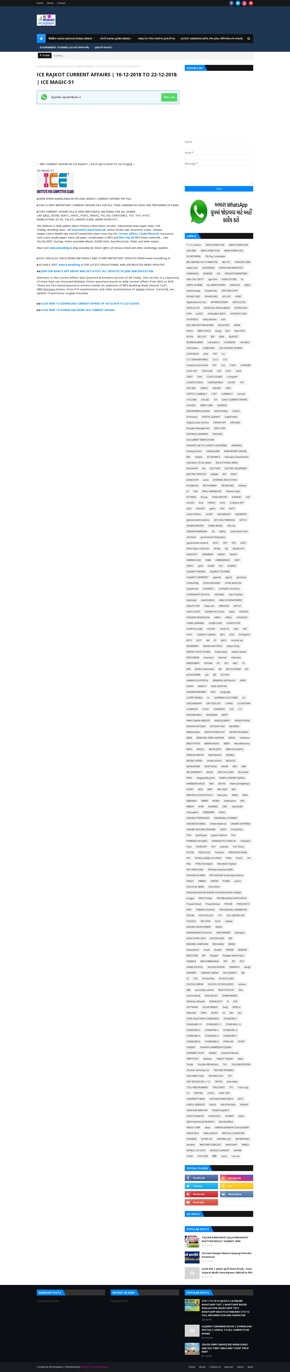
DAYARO (191, 405)
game (212, 508)
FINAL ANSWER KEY (212, 491)
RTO (242, 961)
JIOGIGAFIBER (193, 674)
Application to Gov (196, 302)
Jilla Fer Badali (233, 669)
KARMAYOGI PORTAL (197, 680)
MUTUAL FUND (226, 772)
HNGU (228, 617)
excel (205, 479)
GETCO (243, 520)
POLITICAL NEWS (195, 886)
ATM (189, 313)
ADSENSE (207, 273)
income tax (237, 640)
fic (188, 491)
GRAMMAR (207, 554)
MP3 (235, 766)
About (50, 3)
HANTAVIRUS (208, 600)
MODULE (230, 760)
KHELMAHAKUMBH (196, 691)
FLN (248, 497)
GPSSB (217, 548)
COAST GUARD (214, 376)
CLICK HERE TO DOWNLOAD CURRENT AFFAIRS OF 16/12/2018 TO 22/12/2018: (90, 303)
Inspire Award (239, 651)
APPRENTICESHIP (219, 302)
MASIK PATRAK (242, 720)
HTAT (189, 634)
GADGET (200, 508)
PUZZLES (191, 921)
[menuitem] (41, 38)
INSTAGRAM (193, 657)
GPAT (215, 542)
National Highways (239, 783)
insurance (209, 657)
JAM (188, 669)
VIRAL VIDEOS (210, 1133)
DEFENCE (222, 405)
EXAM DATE (192, 479)
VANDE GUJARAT (220, 1110)
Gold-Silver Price (239, 531)
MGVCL (200, 749)
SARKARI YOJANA (209, 972)
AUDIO (199, 313)
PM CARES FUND (195, 869)
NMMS (204, 800)
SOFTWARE (192, 1007)
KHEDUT (202, 686)
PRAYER (228, 904)
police (238, 881)
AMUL (247, 285)
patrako (224, 846)
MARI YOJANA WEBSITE (198, 720)
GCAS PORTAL (194, 514)
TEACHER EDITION (241, 1064)
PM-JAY (190, 881)
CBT (215, 353)
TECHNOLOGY (215, 1075)
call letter (244, 342)
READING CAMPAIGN (197, 944)
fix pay (204, 497)
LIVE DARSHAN (194, 703)
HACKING (219, 594)
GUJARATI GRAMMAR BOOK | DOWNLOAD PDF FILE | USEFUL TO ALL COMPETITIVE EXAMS (227, 1330)
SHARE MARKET (230, 995)
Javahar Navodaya (204, 669)
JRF (214, 674)
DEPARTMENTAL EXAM (198, 411)
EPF (224, 474)
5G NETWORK (194, 256)
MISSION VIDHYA (195, 755)
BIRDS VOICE (204, 330)
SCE (196, 978)
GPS (234, 542)
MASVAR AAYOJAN (196, 726)
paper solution (219, 835)
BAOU (190, 330)
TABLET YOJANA (224, 1058)
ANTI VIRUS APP (230, 290)
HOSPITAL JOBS (195, 628)
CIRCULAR (207, 371)
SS (224, 1012)
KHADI (190, 686)
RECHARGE (218, 944)
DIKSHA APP (219, 422)
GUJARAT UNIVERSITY (197, 577)
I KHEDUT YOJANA (206, 634)
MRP (244, 766)
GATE (232, 508)
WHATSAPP (231, 1144)
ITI (243, 663)
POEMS (226, 881)
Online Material (53, 66)
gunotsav (241, 577)
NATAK (221, 783)
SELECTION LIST (226, 990)
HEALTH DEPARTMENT (230, 600)
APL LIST (226, 296)
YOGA (190, 1156)
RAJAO (219, 926)
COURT (231, 382)
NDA (200, 789)
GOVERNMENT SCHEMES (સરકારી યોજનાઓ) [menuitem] (64, 47)
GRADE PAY (238, 548)
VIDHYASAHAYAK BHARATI (200, 1121)
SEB (188, 990)
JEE (220, 669)
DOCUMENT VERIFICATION (200, 439)
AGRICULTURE (229, 279)
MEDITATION (193, 743)
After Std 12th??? (195, 279)
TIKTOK (218, 1081)
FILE (196, 491)
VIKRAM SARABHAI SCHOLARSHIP (232, 1127)
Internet (222, 657)
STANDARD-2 (193, 1030)
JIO (246, 669)
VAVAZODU (214, 1116)
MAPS (224, 714)
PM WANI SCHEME (196, 875)
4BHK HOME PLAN (233, 250)
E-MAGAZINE (213, 451)
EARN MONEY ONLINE (235, 451)
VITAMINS (191, 1139)
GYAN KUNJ (192, 583)
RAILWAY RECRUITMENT (199, 926)
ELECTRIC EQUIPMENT (236, 468)
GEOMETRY (241, 514)
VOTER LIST (207, 1139)
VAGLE (212, 1104)
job (207, 674)
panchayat (201, 835)
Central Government (197, 365)
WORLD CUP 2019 (196, 1150)
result (207, 949)
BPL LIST (202, 336)
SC (188, 978)
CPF (242, 382)
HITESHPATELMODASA (198, 617)
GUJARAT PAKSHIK (196, 571)
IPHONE (208, 663)
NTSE (201, 806)
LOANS (229, 703)
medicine (244, 737)
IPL (218, 663)
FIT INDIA (191, 497)
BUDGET (233, 336)
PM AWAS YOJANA (227, 863)
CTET (214, 393)
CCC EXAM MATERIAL (197, 359)
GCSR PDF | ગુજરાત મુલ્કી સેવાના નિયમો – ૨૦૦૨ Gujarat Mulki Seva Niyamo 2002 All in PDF (227, 1270)
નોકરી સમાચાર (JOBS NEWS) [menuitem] (115, 38)
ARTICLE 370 (193, 307)
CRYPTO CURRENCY (197, 393)
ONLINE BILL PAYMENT (225, 818)
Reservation (193, 949)
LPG (232, 709)
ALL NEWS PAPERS (216, 285)
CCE (225, 359)
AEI (218, 273)
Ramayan (240, 932)
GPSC (243, 542)
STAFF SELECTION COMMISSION (203, 1018)
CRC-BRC (191, 388)
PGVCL (239, 858)
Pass (189, 846)
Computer (232, 376)
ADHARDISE (208, 267)
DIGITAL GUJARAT (211, 416)
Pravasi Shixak (194, 904)
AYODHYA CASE (238, 313)
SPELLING (191, 1012)
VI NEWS (229, 1116)
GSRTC (190, 565)
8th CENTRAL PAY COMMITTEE (202, 262)
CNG (199, 376)
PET (188, 858)
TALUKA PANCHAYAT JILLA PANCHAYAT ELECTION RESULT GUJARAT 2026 (225, 1239)
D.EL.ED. (205, 399)
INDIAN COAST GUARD (198, 651)
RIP (203, 955)
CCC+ (215, 359)
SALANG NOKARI (216, 967)
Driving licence (194, 451)
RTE (225, 961)
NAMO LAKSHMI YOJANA (232, 777)
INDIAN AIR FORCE (212, 646)
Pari (233, 835)
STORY (241, 1041)
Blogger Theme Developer (94, 1366)
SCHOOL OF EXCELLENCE (221, 984)
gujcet (229, 577)
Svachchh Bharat (229, 1053)
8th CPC (226, 262)
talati (240, 1058)
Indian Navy (221, 651)
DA (215, 399)
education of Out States (199, 462)
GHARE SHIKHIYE (195, 525)
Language (225, 691)
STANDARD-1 (230, 1018)
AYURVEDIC (192, 319)
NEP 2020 (222, 789)
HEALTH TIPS (193, 606)
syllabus (207, 1058)
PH (248, 858)
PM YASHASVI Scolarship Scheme (226, 875)
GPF (225, 542)
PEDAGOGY (204, 852)
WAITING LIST (224, 1139)
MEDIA (232, 737)
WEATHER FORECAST (210, 1144)
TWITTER (198, 1093)
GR (226, 548)
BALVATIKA (224, 325)
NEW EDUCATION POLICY (200, 795)
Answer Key (211, 290)
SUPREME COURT (195, 1053)
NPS (242, 800)
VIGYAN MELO (226, 1121)
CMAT (190, 376)
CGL (223, 365)
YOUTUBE (203, 1156)
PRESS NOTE (243, 904)
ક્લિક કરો (169, 97)
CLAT (228, 371)
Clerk (238, 371)
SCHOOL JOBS (226, 978)
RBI (230, 938)
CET (214, 365)
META (189, 749)
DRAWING (237, 445)
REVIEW (230, 949)
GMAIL (222, 531)
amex (250, 1366)
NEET (210, 789)
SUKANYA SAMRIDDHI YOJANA (215, 1047)
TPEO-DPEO (219, 1087)
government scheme (197, 542)
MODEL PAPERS (194, 760)
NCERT (190, 789)
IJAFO (224, 640)
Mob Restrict (215, 755)
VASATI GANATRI (195, 1116)
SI (228, 1001)
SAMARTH (234, 967)
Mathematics (193, 732)
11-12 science (194, 244)
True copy (243, 1087)
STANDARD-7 (230, 1035)
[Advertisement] (108, 130)
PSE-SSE (190, 915)
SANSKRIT (191, 972)
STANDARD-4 (230, 1030)
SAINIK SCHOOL (195, 967)
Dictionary (192, 416)
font (201, 502)
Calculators (213, 342)
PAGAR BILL (237, 829)
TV (188, 1093)
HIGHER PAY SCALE (214, 611)
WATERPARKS (242, 1139)
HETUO (237, 606)
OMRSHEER (208, 812)
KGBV (243, 680)
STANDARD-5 (193, 1035)
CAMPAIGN (208, 348)
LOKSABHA (219, 709)
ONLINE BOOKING (196, 823)
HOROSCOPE (233, 623)
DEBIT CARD (206, 405)
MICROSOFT (215, 749)
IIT (215, 640)
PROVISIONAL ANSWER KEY (233, 909)
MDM (189, 737)
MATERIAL (234, 726)
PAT (213, 846)
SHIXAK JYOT (215, 1001)
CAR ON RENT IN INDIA (230, 348)
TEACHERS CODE (195, 1075)
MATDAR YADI (217, 726)
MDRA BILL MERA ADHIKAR (210, 737)
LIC (243, 697)
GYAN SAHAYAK (233, 583)
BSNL (222, 336)
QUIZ (217, 921)
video (241, 1116)
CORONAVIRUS (215, 382)
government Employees (212, 537)
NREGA (190, 806)
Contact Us (215, 1366)
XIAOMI (237, 1150)
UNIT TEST (224, 1093)
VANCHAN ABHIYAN (197, 1110)
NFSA (245, 795)
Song (225, 1007)
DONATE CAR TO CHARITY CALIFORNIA (207, 445)
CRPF (228, 388)
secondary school (204, 990)
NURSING (213, 806)
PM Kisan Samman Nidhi (220, 869)
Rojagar (214, 955)
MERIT (227, 743)
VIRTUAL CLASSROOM (233, 1133)
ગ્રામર (224, 1156)
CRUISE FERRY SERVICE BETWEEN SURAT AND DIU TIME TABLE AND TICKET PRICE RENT (225, 1348)
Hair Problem (236, 594)
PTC (220, 915)
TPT (231, 1087)
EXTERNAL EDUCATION (225, 479)
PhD (189, 863)
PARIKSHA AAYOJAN (197, 841)
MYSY (189, 777)
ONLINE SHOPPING (240, 823)
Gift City (231, 525)
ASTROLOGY (241, 307)
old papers (192, 812)
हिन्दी (214, 1156)
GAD (189, 508)
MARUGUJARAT (222, 720)
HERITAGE (224, 606)
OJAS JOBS (237, 806)
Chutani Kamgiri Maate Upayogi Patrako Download (227, 1254)
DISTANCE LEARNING (197, 434)
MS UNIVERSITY (194, 772)
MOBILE (230, 755)
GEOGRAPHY (224, 514)
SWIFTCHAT (193, 1058)
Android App (193, 290)
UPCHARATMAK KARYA (221, 1098)
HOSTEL (211, 628)
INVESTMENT (193, 663)
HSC (245, 628)
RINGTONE (192, 955)
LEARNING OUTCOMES (226, 697)
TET (230, 1075)
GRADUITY (192, 554)
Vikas (207, 1127)
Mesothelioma (242, 743)
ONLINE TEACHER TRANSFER (201, 829)
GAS (222, 508)
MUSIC (210, 772)
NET (234, 789)
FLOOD (190, 502)
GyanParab (192, 588)
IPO (226, 663)
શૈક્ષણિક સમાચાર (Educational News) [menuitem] (70, 38)
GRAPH (233, 554)
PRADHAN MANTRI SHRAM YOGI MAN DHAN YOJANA (214, 892)
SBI (243, 972)
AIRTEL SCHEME (194, 285)
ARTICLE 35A (239, 302)
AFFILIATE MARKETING (236, 273)
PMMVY (202, 881)
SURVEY (213, 1053)
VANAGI (244, 1104)
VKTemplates (56, 1366)
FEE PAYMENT (210, 485)
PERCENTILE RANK (238, 852)
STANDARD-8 (193, 1041)
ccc (223, 353)
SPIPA (204, 1012)
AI (242, 279)
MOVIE (224, 766)
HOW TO (224, 628)
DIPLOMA (235, 422)
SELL (241, 990)
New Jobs (222, 795)
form (222, 502)
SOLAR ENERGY (210, 1007)
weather (191, 1144)
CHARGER (245, 365)
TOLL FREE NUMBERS (197, 1087)
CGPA (233, 365)
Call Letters (192, 348)
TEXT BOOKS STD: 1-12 (198, 1081)
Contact (61, 3)
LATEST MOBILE (195, 697)
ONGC (222, 812)
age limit (212, 279)
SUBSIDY (191, 1047)
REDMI (231, 944)
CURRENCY (227, 393)
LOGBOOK (192, 709)
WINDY (245, 1144)
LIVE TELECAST (213, 703)
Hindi (232, 611)
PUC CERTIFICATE (236, 915)
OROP (223, 829)
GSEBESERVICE (222, 560)
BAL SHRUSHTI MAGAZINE (200, 325)
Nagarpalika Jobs (206, 777)
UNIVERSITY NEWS (196, 1098)
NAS (211, 783)
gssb (200, 565)
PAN (189, 835)
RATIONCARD (217, 938)
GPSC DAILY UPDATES (198, 548)
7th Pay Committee (215, 256)
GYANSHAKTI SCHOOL (198, 594)
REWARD (242, 949)
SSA (231, 1012)
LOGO (205, 709)
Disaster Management (198, 428)
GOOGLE (191, 537)
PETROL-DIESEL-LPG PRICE (208, 858)
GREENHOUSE (194, 560)
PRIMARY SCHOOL (205, 909)
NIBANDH (192, 800)
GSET (237, 560)
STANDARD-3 (212, 1030)
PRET (189, 909)
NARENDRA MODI (196, 783)
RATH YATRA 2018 (196, 938)
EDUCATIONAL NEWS (227, 462)
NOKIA (216, 800)
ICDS (231, 634)
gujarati (217, 577)
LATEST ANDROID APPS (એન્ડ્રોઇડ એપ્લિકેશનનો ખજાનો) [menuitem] (211, 38)
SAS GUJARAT (230, 972)
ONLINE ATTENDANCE (198, 818)
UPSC (240, 1098)
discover (228, 1366)
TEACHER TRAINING (223, 1070)
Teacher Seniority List (198, 1070)
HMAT (217, 617)
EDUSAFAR (192, 468)
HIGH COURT (193, 611)
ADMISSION (192, 273)
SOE (235, 1001)
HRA (236, 628)
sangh (247, 967)
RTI (233, 961)
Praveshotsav (213, 904)
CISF (219, 371)
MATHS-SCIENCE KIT (215, 732)
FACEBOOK (192, 485)
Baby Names (209, 319)
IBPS (222, 634)
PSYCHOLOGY (206, 915)
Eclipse (199, 457)
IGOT (199, 640)
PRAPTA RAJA (205, 898)
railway (228, 921)
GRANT (221, 554)
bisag (218, 330)
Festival (242, 485)
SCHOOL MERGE (195, 984)
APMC (238, 296)
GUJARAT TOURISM (220, 571)
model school (214, 760)
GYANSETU (208, 588)
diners (240, 1366)
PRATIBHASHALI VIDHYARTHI (232, 898)
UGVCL (211, 1093)
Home (40, 3)
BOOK (190, 336)
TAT (225, 1064)
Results (218, 949)
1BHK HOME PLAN (214, 244)
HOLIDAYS (242, 617)
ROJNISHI (191, 961)
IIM (207, 640)
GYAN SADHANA (211, 583)
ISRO (235, 663)
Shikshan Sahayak (196, 1001)
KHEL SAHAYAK (219, 686)
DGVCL (236, 411)
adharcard (192, 267)
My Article (243, 772)
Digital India (231, 416)
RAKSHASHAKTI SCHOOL (199, 932)
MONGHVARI (193, 766)
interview (236, 657)
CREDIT (204, 388)
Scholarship (208, 978)
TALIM (190, 1064)
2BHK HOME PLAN (238, 244)
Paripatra (245, 841)
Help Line (209, 606)
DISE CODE (219, 428)
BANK (237, 325)
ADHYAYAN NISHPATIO (231, 267)
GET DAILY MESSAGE (224, 520)
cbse (205, 353)
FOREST (211, 502)
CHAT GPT (192, 371)
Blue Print (240, 330)
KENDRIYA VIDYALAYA (224, 680)
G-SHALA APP (237, 502)
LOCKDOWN (243, 703)
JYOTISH (225, 674)
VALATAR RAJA (228, 1104)
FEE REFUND (227, 485)
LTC (240, 709)
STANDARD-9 (212, 1041)
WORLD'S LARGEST (219, 1150)
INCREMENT (193, 646)
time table (232, 1081)
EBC (189, 457)
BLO (228, 330)
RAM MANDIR (223, 932)
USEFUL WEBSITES (196, 1104)
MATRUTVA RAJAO (239, 732)
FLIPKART (236, 497)
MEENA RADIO (212, 743)
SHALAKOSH (211, 995)
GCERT (209, 514)
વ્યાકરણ (235, 1156)
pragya (190, 898)
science (242, 984)
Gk (213, 531)
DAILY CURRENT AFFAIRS (234, 399)
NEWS (235, 795)
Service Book (193, 995)
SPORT (214, 1012)
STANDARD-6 (212, 1035)
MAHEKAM (211, 714)
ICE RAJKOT (244, 634)
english (214, 474)
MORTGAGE (211, 766)
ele (203, 468)
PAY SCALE (238, 846)
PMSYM (214, 881)
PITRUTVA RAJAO (204, 863)
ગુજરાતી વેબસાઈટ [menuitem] (103, 47)
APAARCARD (211, 296)
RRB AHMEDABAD (209, 961)
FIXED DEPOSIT (219, 497)
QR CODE (205, 921)
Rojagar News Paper (233, 955)
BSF (213, 336)
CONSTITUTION (195, 382)
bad (223, 319)
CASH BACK (193, 353)
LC (208, 697)
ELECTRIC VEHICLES (196, 474)
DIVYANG (217, 434)
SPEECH (236, 1007)
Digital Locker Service (198, 422)
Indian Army (233, 646)
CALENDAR (229, 342)
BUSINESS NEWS (195, 342)
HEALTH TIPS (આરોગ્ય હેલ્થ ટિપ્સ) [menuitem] (156, 38)
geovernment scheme (198, 520)
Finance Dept (233, 491)
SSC (240, 1012)
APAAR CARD (193, 296)
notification (230, 800)
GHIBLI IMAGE (215, 525)
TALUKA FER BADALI (208, 1064)
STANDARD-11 (213, 1024)
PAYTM (190, 852)
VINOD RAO (193, 1133)
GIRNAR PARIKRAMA (197, 531)
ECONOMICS (213, 457)
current (241, 393)
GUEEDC (231, 565)
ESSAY (234, 474)
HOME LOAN (215, 623)
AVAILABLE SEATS (216, 313)
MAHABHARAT (194, 714)
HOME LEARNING (195, 623)
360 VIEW (191, 250)
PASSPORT (201, 846)
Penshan (219, 852)
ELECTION (215, 468)
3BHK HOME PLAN (210, 250)
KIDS (213, 691)
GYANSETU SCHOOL (229, 588)
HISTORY (243, 611)
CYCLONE (192, 399)
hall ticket (191, 600)
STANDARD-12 (233, 1024)
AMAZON (235, 285)
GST (221, 565)
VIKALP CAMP (193, 1127)
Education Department (236, 457)
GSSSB (211, 565)
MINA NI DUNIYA (234, 749)
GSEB (208, 560)
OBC (224, 806)
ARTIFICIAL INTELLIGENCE (217, 307)
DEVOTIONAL (221, 411)
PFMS (228, 858)
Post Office (214, 886)
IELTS (189, 640)
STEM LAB (228, 1041)
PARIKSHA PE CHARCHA (224, 841)
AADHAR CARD (242, 262)
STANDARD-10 (194, 1024)
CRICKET (217, 388)
